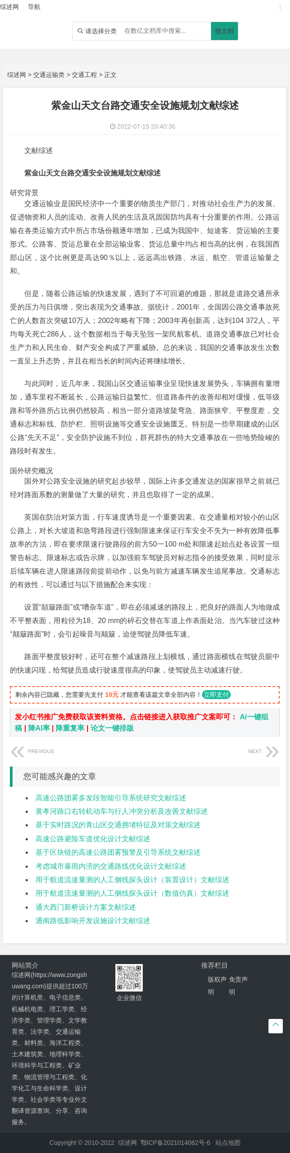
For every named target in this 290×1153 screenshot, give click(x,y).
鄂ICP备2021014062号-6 (176, 1142)
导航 (34, 6)
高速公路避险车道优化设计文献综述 (92, 839)
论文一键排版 (112, 728)
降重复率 (70, 728)
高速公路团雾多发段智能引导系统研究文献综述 (110, 798)
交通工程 (84, 74)
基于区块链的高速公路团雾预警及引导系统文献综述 (118, 852)
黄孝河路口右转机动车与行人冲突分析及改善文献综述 (121, 811)
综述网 (16, 74)
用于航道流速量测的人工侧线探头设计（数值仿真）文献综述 (132, 893)
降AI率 (39, 728)
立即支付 (216, 694)
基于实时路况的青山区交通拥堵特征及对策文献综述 (118, 825)
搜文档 (224, 31)
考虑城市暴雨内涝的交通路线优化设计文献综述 (110, 866)
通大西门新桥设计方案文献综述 (85, 907)
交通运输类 (49, 74)
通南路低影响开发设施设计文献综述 (92, 920)
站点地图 (228, 1142)
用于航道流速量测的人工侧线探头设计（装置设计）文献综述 (132, 880)
